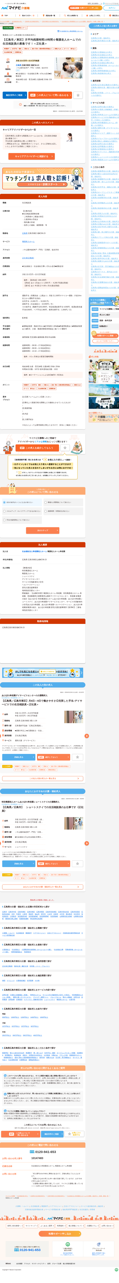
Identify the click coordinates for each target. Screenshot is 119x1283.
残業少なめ (50, 1057)
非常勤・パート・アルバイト (40, 966)
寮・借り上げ (38, 1053)
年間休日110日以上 (35, 1055)
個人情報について (75, 1226)
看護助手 (29, 933)
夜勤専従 (5, 1053)
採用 (48, 1263)
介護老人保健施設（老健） (19, 995)
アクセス (27, 1263)
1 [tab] (68, 81)
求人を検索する (71, 15)
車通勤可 (29, 1053)
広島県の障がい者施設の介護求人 (104, 141)
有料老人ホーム (35, 995)
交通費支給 (23, 1060)
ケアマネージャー (39, 933)
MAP (18, 70)
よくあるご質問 (46, 1226)
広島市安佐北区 (63, 912)
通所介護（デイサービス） (22, 997)
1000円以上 (15, 1017)
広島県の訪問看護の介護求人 (102, 146)
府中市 (43, 914)
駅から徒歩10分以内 (17, 1053)
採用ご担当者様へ (14, 1226)
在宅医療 (30, 980)
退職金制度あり (34, 1060)
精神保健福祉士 (16, 952)
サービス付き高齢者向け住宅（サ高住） (57, 995)
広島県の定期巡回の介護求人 (102, 149)
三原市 (24, 914)
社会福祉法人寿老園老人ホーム (71, 31)
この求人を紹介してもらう (36, 448)
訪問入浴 (77, 997)
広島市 (4, 912)
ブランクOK (63, 1055)
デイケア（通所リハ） (41, 997)
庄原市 (55, 914)
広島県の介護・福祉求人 (100, 38)
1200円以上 (25, 1017)
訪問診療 (11, 999)
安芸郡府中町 (22, 916)
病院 (3, 980)
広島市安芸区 (75, 912)
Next (87, 736)
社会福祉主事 (58, 949)
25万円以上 (25, 1026)
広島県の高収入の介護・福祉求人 (104, 213)
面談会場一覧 (48, 15)
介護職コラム (92, 1226)
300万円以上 (17, 1035)
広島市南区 (31, 912)
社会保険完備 (13, 1060)
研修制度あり (8, 1057)
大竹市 (62, 914)
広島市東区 (22, 912)
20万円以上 (16, 1026)
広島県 (18, 65)
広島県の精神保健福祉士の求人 (103, 71)
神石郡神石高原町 (36, 919)
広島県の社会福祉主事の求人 (102, 63)
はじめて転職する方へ (105, 341)
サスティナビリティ (39, 1263)
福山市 (37, 914)
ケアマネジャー (56, 1206)
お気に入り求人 (93, 15)
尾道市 (31, 914)
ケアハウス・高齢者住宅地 (33, 999)
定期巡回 (19, 999)
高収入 (25, 1055)
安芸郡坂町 (54, 916)
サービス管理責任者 (52, 1209)
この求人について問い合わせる (49, 95)
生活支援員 (84, 1209)
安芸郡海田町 (33, 916)
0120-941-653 (42, 1152)
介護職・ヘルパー (8, 933)
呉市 (13, 914)
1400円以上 (34, 1017)
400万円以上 (37, 1035)
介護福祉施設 (21, 980)
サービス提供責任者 (88, 1206)
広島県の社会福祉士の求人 (101, 55)
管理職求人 (9, 1055)
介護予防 (72, 999)
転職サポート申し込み (60, 1233)
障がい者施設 (67, 997)
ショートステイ (49, 999)
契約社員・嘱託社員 (21, 966)
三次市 (49, 914)
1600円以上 (44, 1017)
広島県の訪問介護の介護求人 (102, 107)
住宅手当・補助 (49, 1053)
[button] (42, 530)
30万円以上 (35, 1026)
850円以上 (5, 1017)
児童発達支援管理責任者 (71, 933)
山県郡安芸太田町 (66, 916)
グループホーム (55, 997)
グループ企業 (56, 1263)
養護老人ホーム (28, 241)
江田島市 (13, 916)
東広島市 (69, 914)
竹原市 (18, 914)
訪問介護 (5, 995)
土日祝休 (47, 1055)
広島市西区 (40, 912)
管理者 (92, 1209)
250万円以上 (6, 1035)
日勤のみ (55, 1055)
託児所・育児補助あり (63, 1057)
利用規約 (60, 1226)
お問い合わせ (107, 1226)
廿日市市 (77, 914)
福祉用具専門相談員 (69, 1209)
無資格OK (27, 952)
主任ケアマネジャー (54, 933)
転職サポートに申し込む (85, 8)
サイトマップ (31, 1226)
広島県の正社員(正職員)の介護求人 (105, 85)
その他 (37, 980)
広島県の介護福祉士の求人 (101, 52)
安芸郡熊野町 (44, 916)
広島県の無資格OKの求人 (101, 73)
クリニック (11, 980)
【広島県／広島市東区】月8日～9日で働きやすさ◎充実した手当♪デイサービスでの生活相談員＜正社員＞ (42, 702)
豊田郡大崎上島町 (11, 919)
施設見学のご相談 (14, 95)
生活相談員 (20, 933)
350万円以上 (27, 1035)
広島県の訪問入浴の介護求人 (102, 144)
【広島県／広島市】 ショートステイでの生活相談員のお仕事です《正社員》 (43, 809)
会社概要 (19, 1263)
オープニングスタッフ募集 (66, 1053)
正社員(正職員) (28, 258)
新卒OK (42, 1057)
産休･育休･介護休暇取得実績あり (26, 1057)
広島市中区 (12, 912)
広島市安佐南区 (51, 912)
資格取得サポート (75, 1055)
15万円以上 (6, 1026)
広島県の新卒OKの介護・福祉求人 (104, 258)
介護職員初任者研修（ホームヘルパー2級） (37, 949)
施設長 (100, 1206)
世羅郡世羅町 (24, 919)
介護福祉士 (6, 949)
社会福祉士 (16, 949)
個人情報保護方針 (69, 1263)
